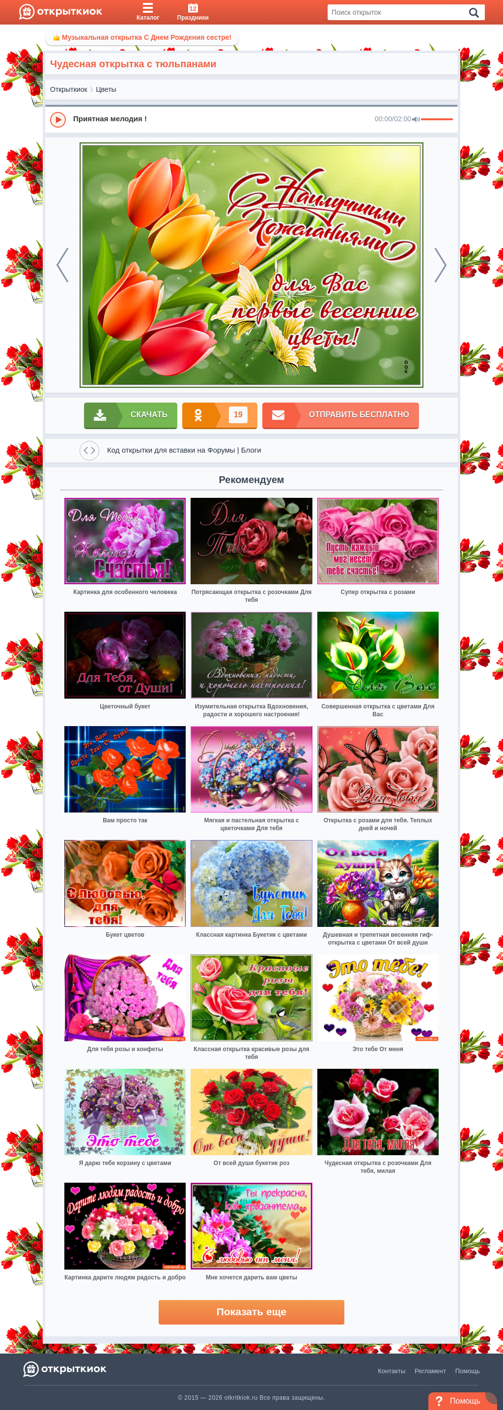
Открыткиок (68, 89)
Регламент (430, 1371)
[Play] (58, 120)
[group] (251, 119)
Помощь (467, 1371)
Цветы (106, 89)
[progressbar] (437, 119)
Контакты (391, 1371)
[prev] (62, 265)
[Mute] (416, 120)
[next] (440, 265)
